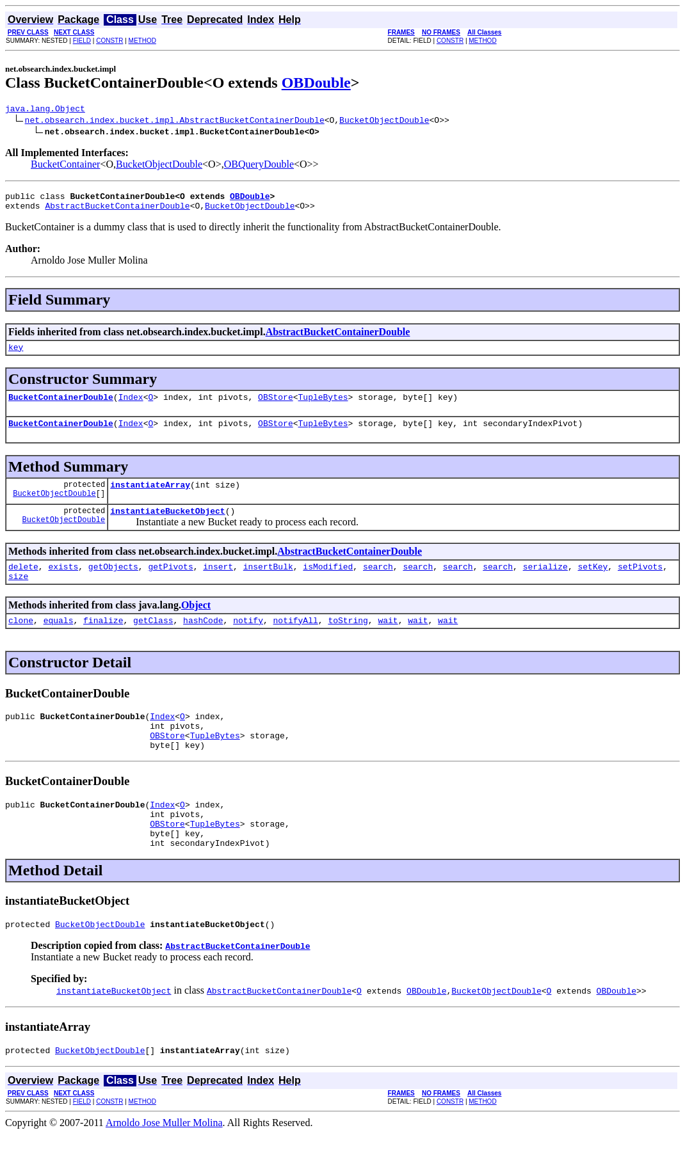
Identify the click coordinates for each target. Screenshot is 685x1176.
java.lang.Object (45, 110)
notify (248, 641)
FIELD (82, 40)
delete (23, 583)
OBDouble (316, 82)
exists (63, 583)
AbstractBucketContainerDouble (117, 211)
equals (59, 641)
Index (130, 406)
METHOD (142, 40)
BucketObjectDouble (384, 121)
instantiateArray (150, 498)
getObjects (113, 583)
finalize (103, 641)
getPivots (170, 583)
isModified (328, 583)
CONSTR (109, 40)
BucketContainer (65, 166)
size (18, 595)
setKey (592, 583)
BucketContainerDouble (60, 406)
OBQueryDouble (259, 166)
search (378, 583)
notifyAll (295, 641)
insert (218, 583)
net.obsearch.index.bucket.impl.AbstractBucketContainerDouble (175, 121)
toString (347, 641)
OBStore (275, 406)
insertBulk (268, 583)
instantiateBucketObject (167, 526)
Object (196, 624)
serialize (545, 583)
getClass (153, 641)
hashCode (203, 641)
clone (20, 641)
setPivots (640, 583)
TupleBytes (323, 406)
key (15, 354)
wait (388, 641)
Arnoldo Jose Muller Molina (164, 1164)
